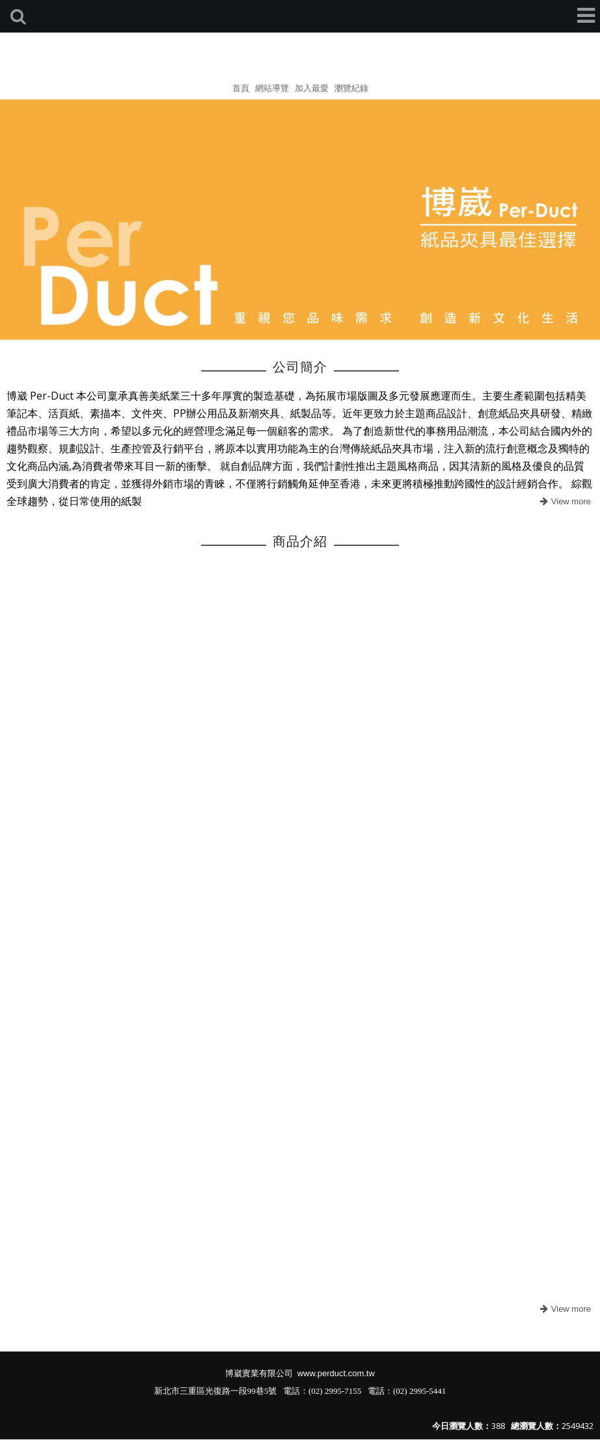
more (563, 502)
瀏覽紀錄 (351, 88)
